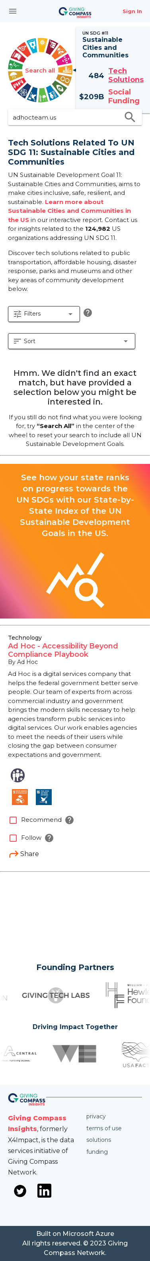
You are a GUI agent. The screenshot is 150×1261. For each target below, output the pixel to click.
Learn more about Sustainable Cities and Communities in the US (69, 211)
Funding (97, 1151)
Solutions (98, 1139)
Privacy (96, 1116)
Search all (40, 70)
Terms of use (104, 1128)
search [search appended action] (130, 117)
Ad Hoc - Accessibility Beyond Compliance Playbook (63, 650)
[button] (44, 314)
